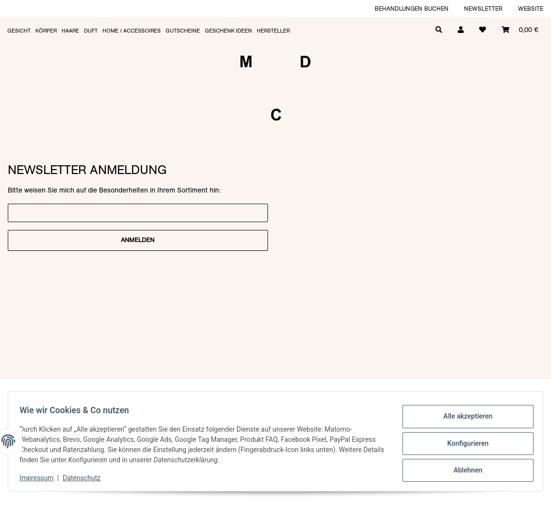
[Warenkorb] (520, 29)
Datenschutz (86, 478)
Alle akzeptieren (463, 418)
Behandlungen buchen (412, 8)
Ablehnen (463, 468)
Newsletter (483, 8)
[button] (460, 29)
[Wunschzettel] (482, 29)
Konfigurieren (463, 443)
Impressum (41, 478)
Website (530, 8)
